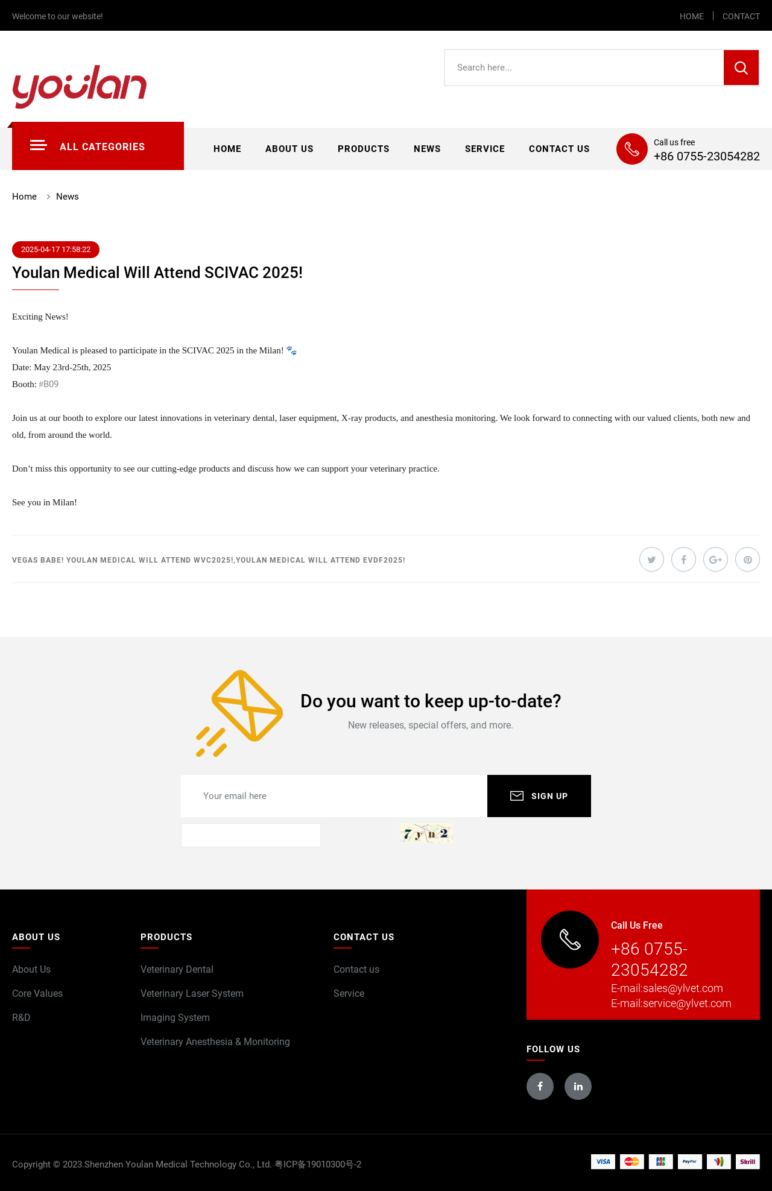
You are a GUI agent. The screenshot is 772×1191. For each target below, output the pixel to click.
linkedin (578, 1086)
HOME (692, 16)
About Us (31, 969)
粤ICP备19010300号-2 (317, 1164)
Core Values (37, 993)
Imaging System (175, 1017)
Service (485, 149)
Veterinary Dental (177, 969)
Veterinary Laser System (192, 993)
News (427, 149)
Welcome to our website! (57, 16)
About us (289, 149)
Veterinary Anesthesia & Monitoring (215, 1041)
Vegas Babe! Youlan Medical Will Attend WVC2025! (122, 560)
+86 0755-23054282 (707, 156)
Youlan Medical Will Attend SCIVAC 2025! (157, 273)
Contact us (559, 149)
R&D (21, 1017)
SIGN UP (549, 796)
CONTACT (741, 16)
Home (227, 149)
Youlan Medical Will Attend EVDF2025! (320, 560)
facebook (540, 1086)
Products (364, 149)
